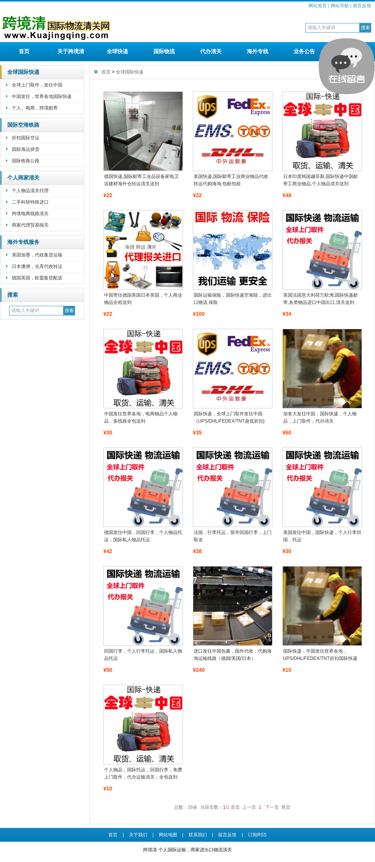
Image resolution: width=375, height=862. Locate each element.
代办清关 (211, 51)
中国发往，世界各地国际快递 (42, 96)
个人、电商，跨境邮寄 (35, 108)
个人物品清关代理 (30, 190)
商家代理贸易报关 (30, 225)
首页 (24, 51)
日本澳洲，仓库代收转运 (37, 266)
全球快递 (117, 51)
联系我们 (198, 835)
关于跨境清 (70, 51)
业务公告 (304, 51)
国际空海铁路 (23, 125)
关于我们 (138, 835)
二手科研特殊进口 (30, 202)
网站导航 (340, 5)
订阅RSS (257, 835)
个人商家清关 (23, 178)
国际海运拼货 (25, 149)
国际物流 (164, 51)
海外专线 (257, 51)
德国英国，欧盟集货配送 (37, 278)
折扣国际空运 (25, 137)
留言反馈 (362, 5)
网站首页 (317, 5)
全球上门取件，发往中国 (37, 85)
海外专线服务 (23, 242)
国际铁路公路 (25, 160)
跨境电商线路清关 (30, 213)
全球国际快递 (23, 72)
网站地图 (168, 835)
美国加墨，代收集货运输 (37, 255)
